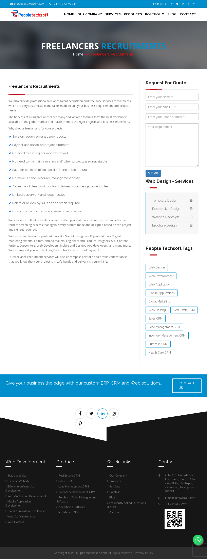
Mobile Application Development (18, 503)
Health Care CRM (160, 352)
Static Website (16, 475)
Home (69, 14)
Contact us (187, 385)
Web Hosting (157, 310)
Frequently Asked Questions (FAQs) (126, 505)
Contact (188, 14)
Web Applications (160, 284)
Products (133, 14)
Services (113, 14)
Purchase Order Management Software (76, 499)
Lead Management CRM (164, 327)
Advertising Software (72, 507)
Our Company (89, 14)
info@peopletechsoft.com (27, 3)
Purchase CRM (158, 344)
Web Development (161, 276)
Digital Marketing (159, 301)
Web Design (157, 267)
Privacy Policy (144, 553)
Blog (172, 14)
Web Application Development (26, 496)
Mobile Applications (162, 293)
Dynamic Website (18, 481)
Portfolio (154, 14)
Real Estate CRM (184, 310)
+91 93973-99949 (63, 3)
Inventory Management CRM (167, 335)
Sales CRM (156, 318)
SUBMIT (153, 173)
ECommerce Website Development (19, 488)
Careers (114, 512)
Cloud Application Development (27, 511)
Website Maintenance (21, 516)
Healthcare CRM (68, 512)
